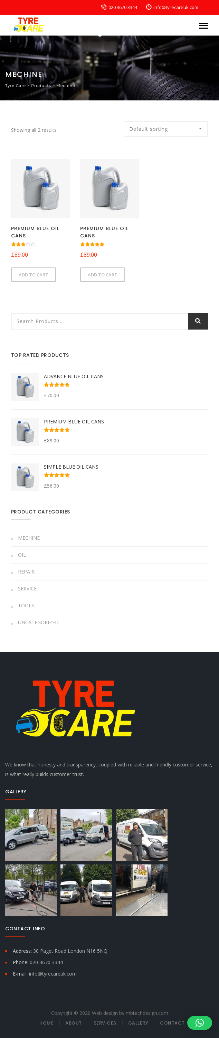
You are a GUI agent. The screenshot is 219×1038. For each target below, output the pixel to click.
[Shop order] (166, 129)
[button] (199, 1023)
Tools (26, 605)
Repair (26, 571)
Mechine (29, 538)
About (73, 1023)
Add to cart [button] (33, 275)
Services (105, 1023)
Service (27, 588)
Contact (172, 1023)
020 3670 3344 (122, 7)
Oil (22, 554)
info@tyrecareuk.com (175, 7)
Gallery (138, 1023)
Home (46, 1023)
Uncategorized (38, 622)
